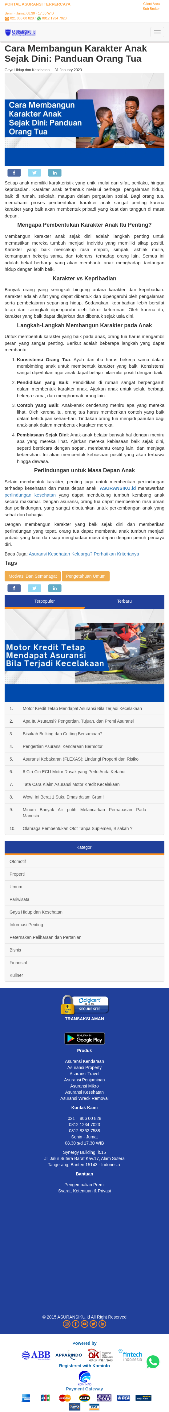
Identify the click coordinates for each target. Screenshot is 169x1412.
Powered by (84, 1343)
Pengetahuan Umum (85, 576)
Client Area (151, 4)
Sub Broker (151, 8)
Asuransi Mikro (84, 1086)
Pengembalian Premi (85, 1184)
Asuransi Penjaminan (84, 1079)
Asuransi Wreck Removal (84, 1098)
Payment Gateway (84, 1388)
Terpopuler (44, 601)
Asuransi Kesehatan (84, 1092)
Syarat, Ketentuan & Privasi (84, 1190)
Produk (84, 1050)
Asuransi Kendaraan (84, 1061)
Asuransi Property (84, 1067)
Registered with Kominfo (84, 1365)
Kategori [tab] (84, 847)
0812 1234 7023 (54, 18)
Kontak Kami (84, 1107)
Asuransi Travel (84, 1073)
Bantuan (84, 1173)
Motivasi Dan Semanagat (33, 576)
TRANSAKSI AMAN (84, 1018)
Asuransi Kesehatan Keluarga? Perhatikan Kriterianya (83, 553)
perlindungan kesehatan (30, 495)
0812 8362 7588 (84, 1130)
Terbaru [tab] (124, 601)
